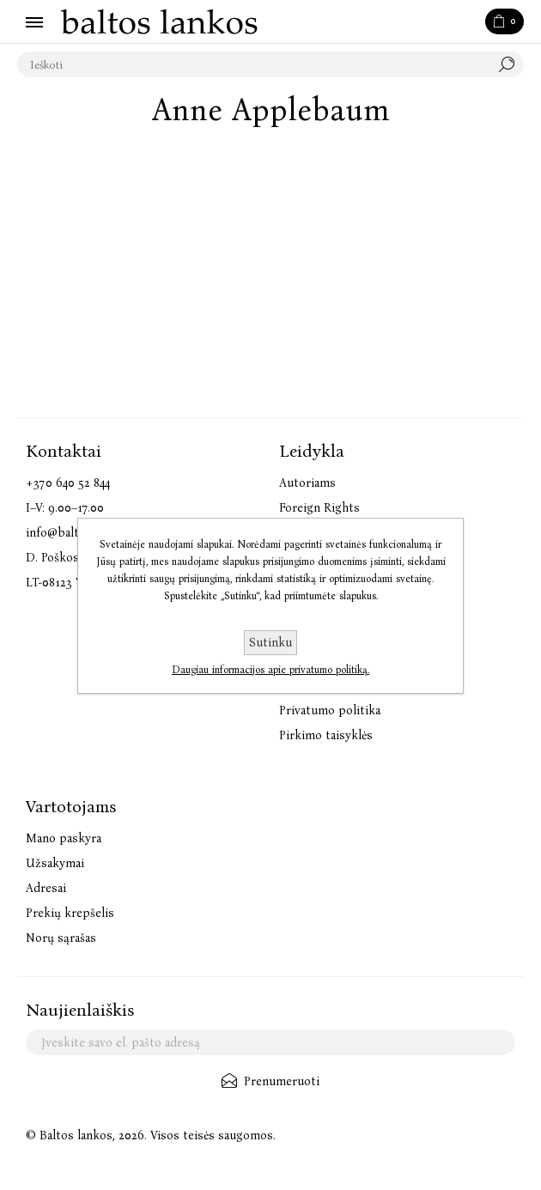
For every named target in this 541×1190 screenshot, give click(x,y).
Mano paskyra (63, 838)
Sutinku (270, 642)
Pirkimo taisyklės (326, 735)
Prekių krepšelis (70, 913)
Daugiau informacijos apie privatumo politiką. (270, 670)
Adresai (46, 888)
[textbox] (253, 64)
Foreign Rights (319, 508)
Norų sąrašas (61, 938)
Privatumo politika (329, 710)
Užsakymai (55, 863)
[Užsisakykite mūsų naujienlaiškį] (270, 1042)
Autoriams (307, 483)
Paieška (511, 64)
